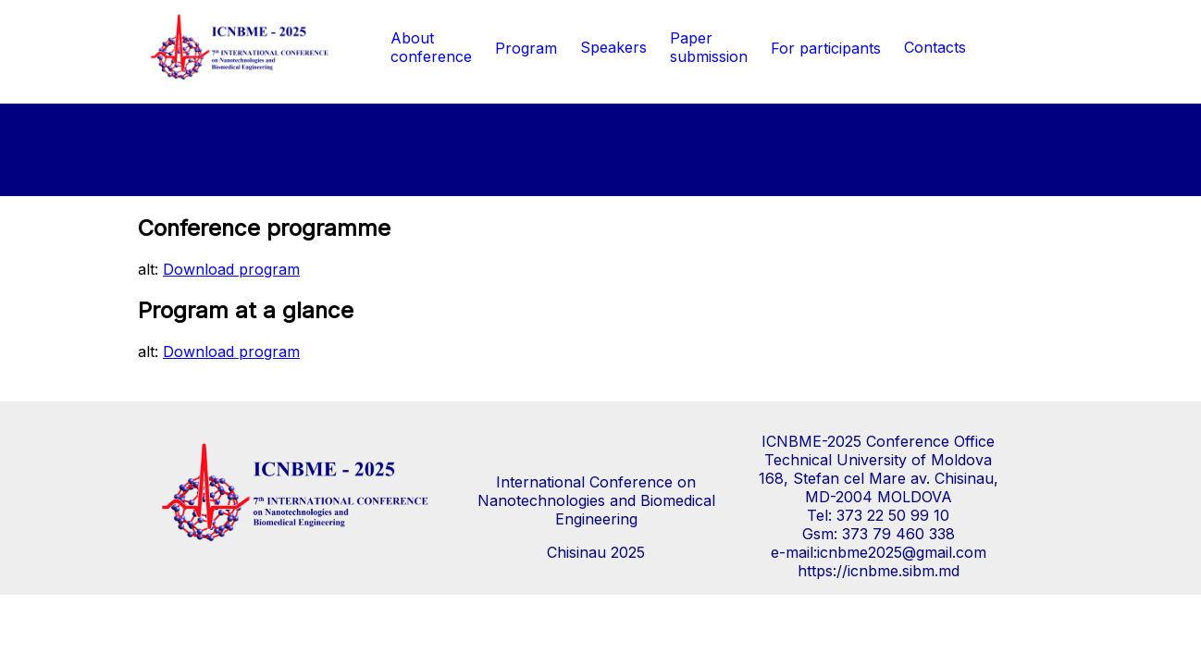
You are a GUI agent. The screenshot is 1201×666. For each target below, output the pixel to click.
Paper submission (709, 47)
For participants (826, 48)
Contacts (935, 47)
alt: (219, 269)
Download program (231, 269)
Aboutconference (431, 47)
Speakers (613, 47)
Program (526, 48)
